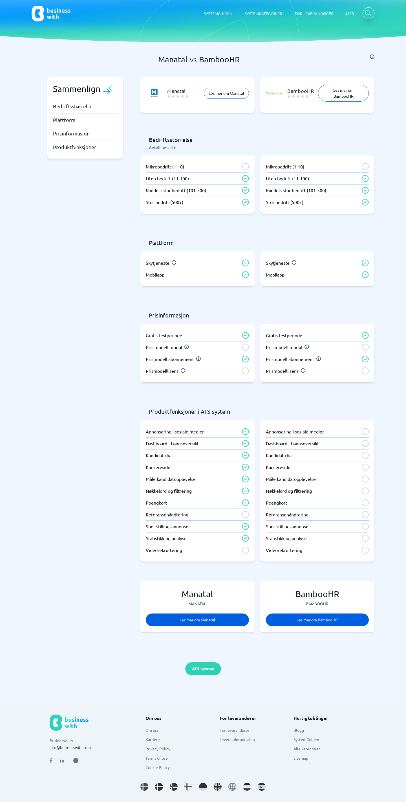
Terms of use (156, 758)
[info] (372, 56)
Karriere (152, 739)
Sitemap (301, 758)
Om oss (151, 730)
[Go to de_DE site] (203, 787)
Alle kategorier (307, 748)
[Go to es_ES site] (262, 787)
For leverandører (234, 730)
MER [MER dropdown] (350, 13)
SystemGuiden (306, 739)
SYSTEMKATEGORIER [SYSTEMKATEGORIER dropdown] (263, 13)
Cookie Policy (157, 767)
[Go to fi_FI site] (188, 787)
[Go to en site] (232, 787)
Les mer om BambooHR (343, 92)
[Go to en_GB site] (218, 787)
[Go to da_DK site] (159, 787)
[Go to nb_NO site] (174, 787)
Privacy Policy (157, 748)
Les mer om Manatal (226, 93)
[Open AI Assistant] (75, 760)
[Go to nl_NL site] (247, 787)
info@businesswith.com (70, 747)
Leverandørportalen (237, 739)
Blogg (299, 730)
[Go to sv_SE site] (144, 787)
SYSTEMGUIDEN (218, 13)
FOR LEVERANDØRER (314, 13)
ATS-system (203, 668)
